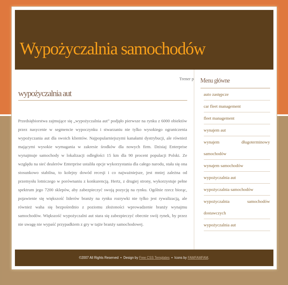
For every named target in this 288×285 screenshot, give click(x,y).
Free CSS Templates (154, 257)
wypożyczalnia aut (220, 177)
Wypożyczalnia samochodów (112, 48)
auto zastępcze (216, 94)
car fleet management (222, 106)
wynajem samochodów (224, 165)
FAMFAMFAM (198, 257)
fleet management (219, 118)
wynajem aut (215, 130)
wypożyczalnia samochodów (229, 189)
